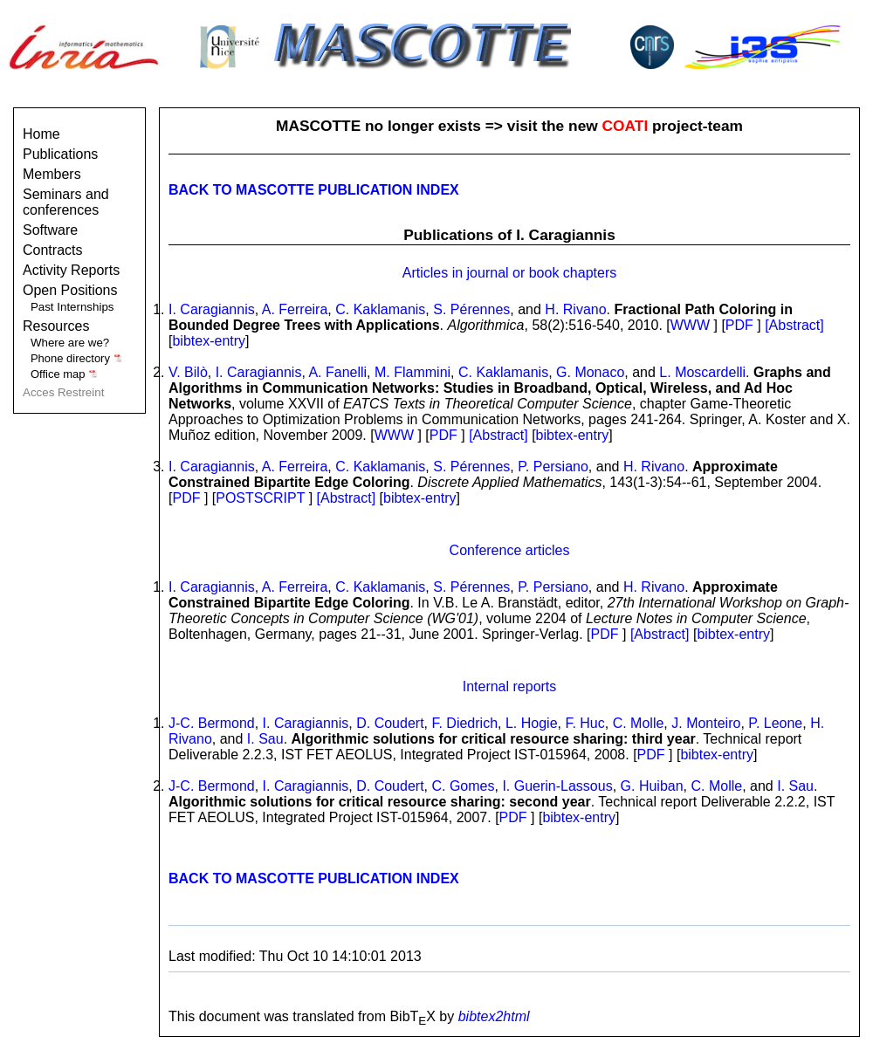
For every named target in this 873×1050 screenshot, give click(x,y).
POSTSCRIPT (260, 498)
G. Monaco (590, 372)
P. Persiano (553, 466)
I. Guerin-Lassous (557, 786)
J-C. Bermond (211, 723)
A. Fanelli (337, 372)
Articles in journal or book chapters (509, 272)
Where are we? (70, 342)
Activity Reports (71, 270)
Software (50, 230)
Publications (60, 154)
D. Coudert (389, 723)
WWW (690, 325)
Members (52, 174)
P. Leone (775, 723)
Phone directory (76, 358)
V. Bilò (188, 372)
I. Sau (265, 738)
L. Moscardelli (702, 372)
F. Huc (584, 723)
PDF (739, 325)
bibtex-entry (208, 340)
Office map (64, 374)
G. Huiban (652, 786)
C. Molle (638, 723)
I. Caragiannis (211, 309)
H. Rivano (575, 309)
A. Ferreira (295, 309)
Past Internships (72, 306)
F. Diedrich (464, 723)
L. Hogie (531, 723)
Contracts (52, 250)
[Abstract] (794, 325)
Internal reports (510, 686)
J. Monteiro (705, 723)
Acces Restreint (63, 392)
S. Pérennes (471, 309)
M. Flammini (412, 372)
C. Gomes (462, 786)
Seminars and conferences (66, 202)
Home (41, 134)
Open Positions (70, 290)
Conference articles (510, 550)
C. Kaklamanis (380, 309)
